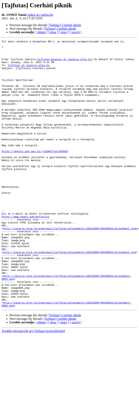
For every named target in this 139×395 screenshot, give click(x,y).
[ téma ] (53, 32)
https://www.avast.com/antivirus (26, 252)
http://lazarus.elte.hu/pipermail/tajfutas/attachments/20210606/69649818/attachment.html (70, 266)
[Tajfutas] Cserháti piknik (65, 25)
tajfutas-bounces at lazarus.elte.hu (64, 63)
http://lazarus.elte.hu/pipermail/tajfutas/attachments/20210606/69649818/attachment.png (69, 295)
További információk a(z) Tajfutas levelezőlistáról (33, 384)
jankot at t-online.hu (40, 14)
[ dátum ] (41, 32)
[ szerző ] (76, 32)
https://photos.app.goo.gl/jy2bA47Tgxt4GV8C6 (35, 174)
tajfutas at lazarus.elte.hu (29, 70)
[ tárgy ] (64, 32)
